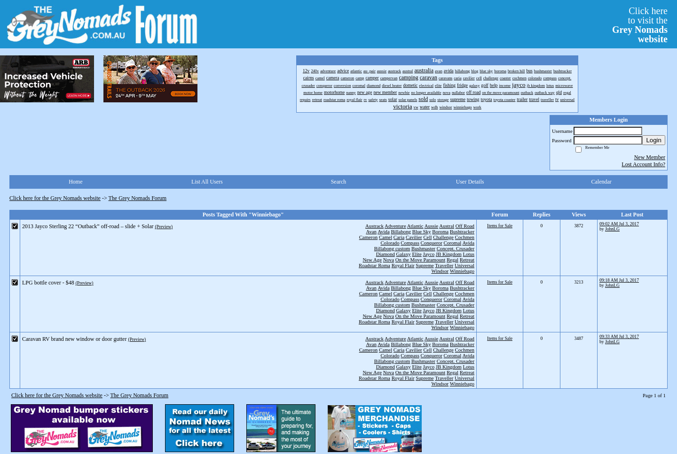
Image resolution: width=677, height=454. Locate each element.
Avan (371, 231)
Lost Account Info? (643, 164)
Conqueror (431, 243)
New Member (649, 157)
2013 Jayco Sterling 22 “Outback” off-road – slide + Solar (87, 226)
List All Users (207, 181)
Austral (446, 226)
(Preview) (164, 226)
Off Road (465, 226)
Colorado (389, 243)
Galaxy (403, 254)
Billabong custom (392, 248)
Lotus (468, 254)
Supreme (424, 265)
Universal (464, 265)
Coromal (453, 243)
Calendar (601, 181)
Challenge (443, 237)
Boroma (440, 231)
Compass (410, 243)
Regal (452, 259)
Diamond (385, 254)
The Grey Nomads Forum (138, 198)
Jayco (429, 254)
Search (338, 181)
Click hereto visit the (640, 25)
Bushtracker (462, 231)
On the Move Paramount (420, 259)
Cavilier (414, 237)
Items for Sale (499, 225)
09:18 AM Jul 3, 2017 (619, 280)
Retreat (467, 259)
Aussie (431, 226)
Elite (416, 254)
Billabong (401, 231)
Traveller (444, 265)
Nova (388, 259)
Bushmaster (423, 248)
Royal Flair (403, 265)
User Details (470, 181)
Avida (384, 231)
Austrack (374, 226)
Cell (427, 237)
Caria (399, 237)
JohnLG (612, 228)
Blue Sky (421, 231)
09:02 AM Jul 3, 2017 (619, 223)
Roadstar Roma (374, 265)
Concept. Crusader (455, 248)
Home (75, 181)
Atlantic (415, 226)
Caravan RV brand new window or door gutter (74, 339)
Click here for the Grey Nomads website (55, 198)
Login (653, 140)
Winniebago (462, 271)
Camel (385, 237)
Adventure (395, 226)
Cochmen (464, 237)
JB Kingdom (449, 254)
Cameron (368, 237)
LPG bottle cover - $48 (48, 282)
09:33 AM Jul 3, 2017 (619, 336)
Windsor (440, 271)
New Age (371, 259)
